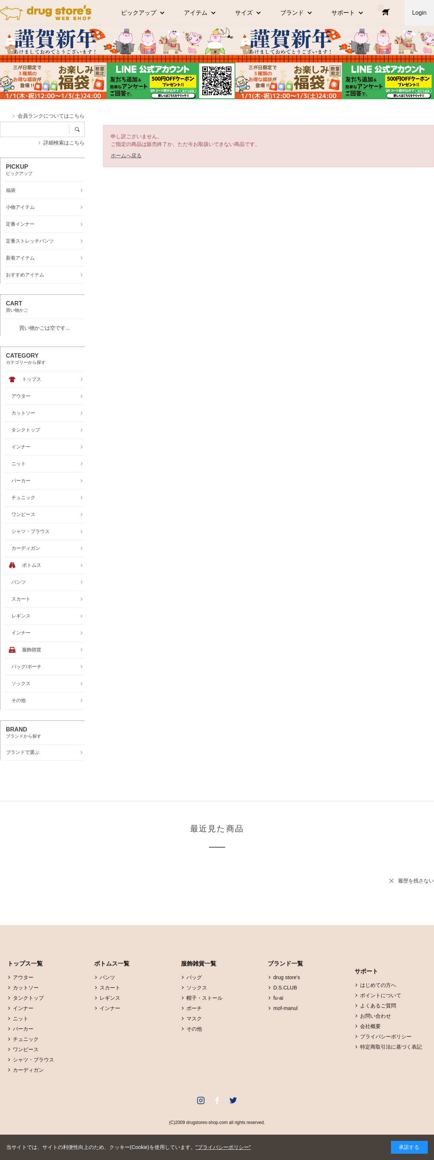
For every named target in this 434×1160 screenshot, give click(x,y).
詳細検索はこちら (64, 143)
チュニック (26, 1039)
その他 (194, 1029)
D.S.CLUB (285, 988)
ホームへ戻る (126, 155)
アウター (23, 977)
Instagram (200, 1100)
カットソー (26, 988)
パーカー (23, 1029)
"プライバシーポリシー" (223, 1147)
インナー (23, 1008)
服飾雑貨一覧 (198, 963)
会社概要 (370, 1026)
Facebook (217, 1100)
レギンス (110, 998)
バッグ (194, 977)
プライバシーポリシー (386, 1036)
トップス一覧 (25, 963)
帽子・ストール (204, 998)
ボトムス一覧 (111, 963)
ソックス (196, 988)
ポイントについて (380, 995)
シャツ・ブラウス (33, 1060)
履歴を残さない (416, 881)
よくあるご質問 (378, 1006)
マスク (194, 1018)
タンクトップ (28, 998)
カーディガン (28, 1070)
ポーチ (194, 1008)
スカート (110, 988)
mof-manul (285, 1008)
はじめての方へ (378, 985)
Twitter (233, 1100)
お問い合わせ (375, 1016)
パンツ (107, 977)
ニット (20, 1018)
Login (419, 13)
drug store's (286, 977)
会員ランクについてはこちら (51, 116)
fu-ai (278, 998)
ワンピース (26, 1049)
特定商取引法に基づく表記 (391, 1047)
